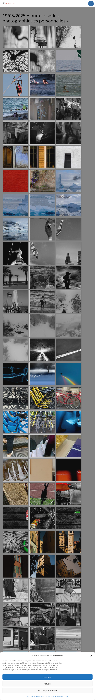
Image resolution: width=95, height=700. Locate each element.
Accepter (47, 677)
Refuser (47, 684)
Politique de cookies (33, 696)
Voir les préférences (47, 690)
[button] (91, 655)
